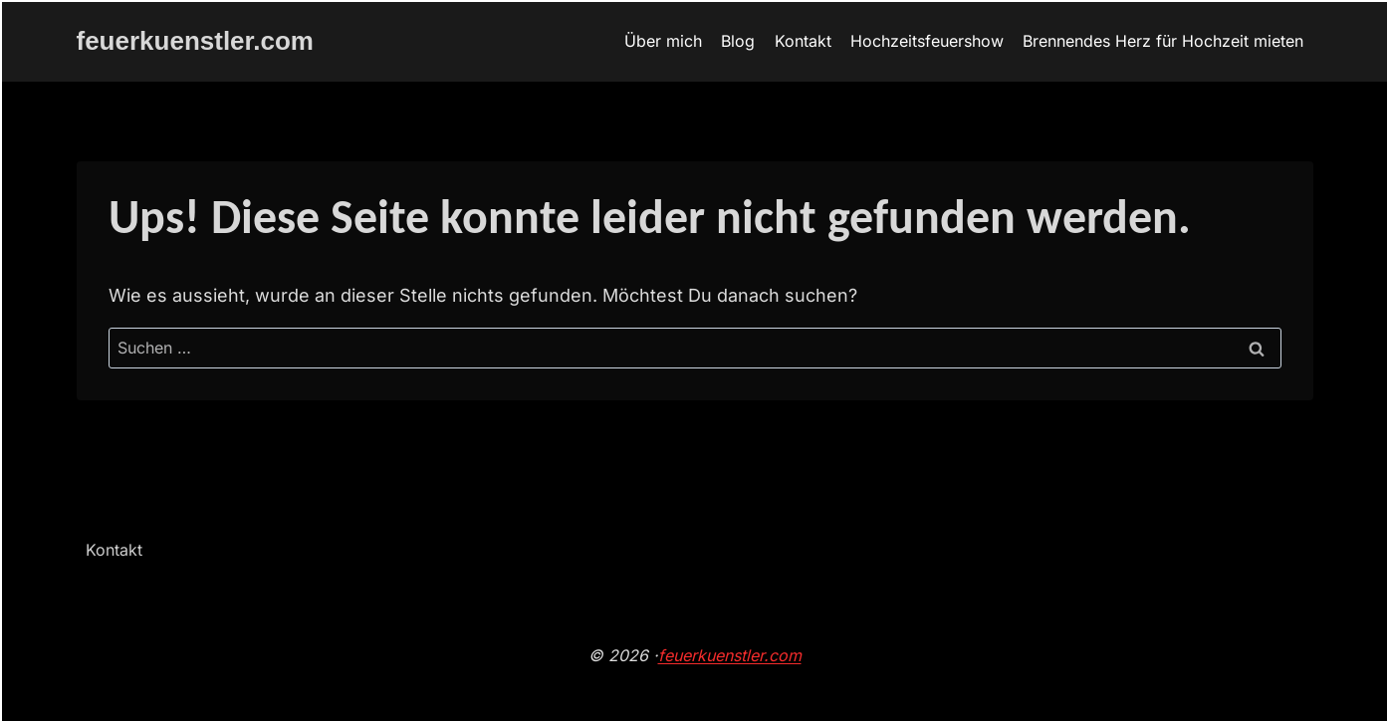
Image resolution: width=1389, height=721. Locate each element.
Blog (738, 41)
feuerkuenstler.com (730, 655)
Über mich (663, 41)
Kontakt (803, 41)
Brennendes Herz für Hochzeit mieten (1163, 41)
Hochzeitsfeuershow (927, 41)
